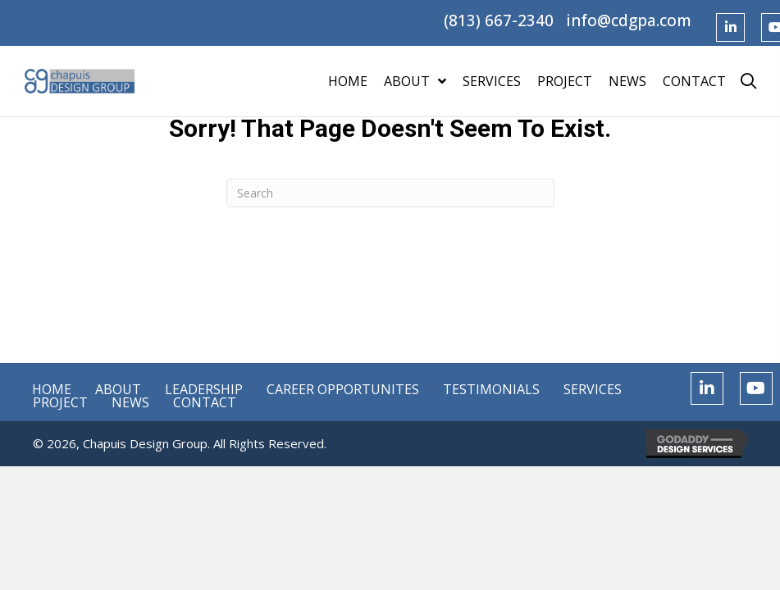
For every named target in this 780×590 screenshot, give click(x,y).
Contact (204, 402)
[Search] (390, 193)
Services (592, 389)
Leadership (204, 389)
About (118, 389)
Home (51, 389)
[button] (730, 27)
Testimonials (491, 389)
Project (60, 402)
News (130, 402)
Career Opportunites (343, 389)
